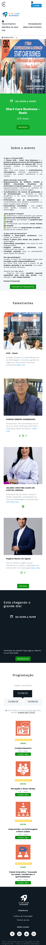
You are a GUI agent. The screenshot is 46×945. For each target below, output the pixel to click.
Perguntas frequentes (23, 287)
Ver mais (23, 586)
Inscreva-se (23, 659)
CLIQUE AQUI (23, 754)
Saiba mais (20, 365)
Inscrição (23, 127)
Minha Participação (32, 27)
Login (36, 6)
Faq (3, 30)
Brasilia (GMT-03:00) (26, 712)
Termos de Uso (23, 920)
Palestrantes (9, 24)
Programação (35, 24)
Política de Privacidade (23, 916)
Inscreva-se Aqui (10, 27)
